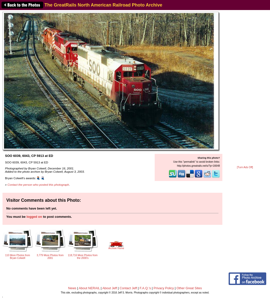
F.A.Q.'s (145, 288)
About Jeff (109, 288)
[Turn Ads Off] (245, 167)
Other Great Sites (189, 288)
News (72, 288)
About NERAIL (89, 288)
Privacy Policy (164, 288)
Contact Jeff (128, 288)
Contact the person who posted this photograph (38, 184)
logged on (34, 217)
